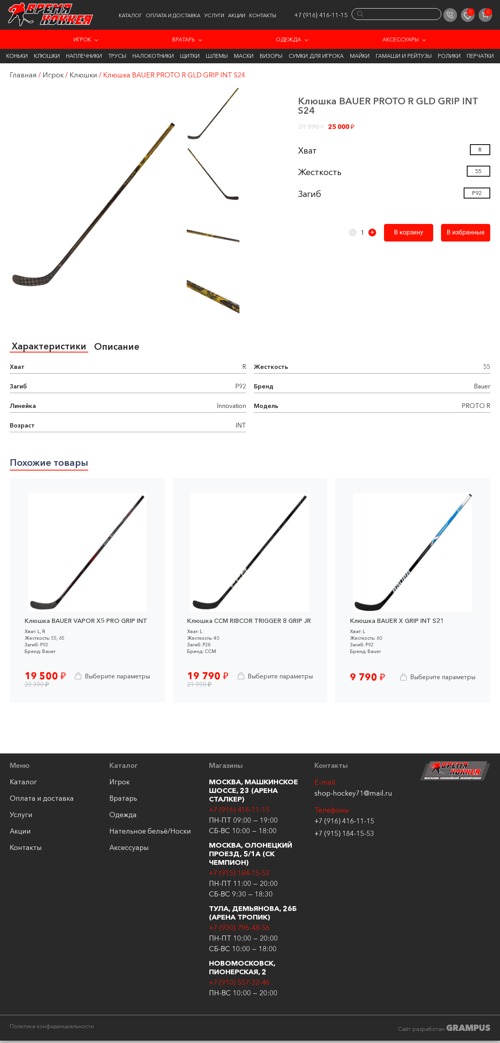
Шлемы (217, 56)
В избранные (467, 232)
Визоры (271, 56)
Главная (23, 75)
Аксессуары (400, 39)
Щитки (190, 56)
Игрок (82, 39)
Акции (236, 15)
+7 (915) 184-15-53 (344, 835)
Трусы (117, 56)
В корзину (412, 232)
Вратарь (183, 39)
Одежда (288, 39)
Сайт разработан (444, 1030)
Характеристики (50, 346)
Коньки (17, 56)
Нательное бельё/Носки (150, 833)
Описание (119, 346)
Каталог (130, 15)
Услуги (214, 15)
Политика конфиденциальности (52, 1028)
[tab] (50, 347)
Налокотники (153, 56)
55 (478, 171)
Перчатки (480, 56)
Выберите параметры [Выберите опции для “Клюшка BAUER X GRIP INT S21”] (436, 678)
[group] (94, 204)
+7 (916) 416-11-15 (321, 15)
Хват (307, 150)
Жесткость (319, 172)
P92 (477, 193)
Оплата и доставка (173, 15)
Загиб (309, 194)
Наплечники (84, 56)
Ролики (449, 56)
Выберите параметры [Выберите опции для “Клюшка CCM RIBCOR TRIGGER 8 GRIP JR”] (273, 677)
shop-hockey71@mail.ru (353, 795)
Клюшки (47, 56)
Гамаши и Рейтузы (404, 56)
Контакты (262, 15)
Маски (244, 56)
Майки (360, 56)
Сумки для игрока (316, 56)
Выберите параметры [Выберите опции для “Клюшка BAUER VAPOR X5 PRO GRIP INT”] (111, 677)
